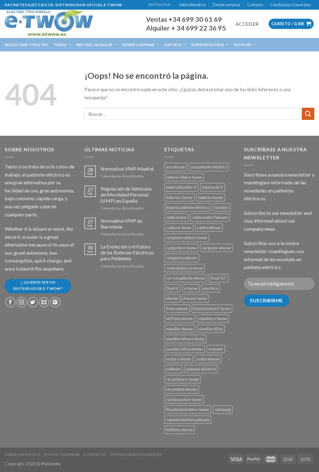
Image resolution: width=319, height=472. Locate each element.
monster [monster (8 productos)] (216, 349)
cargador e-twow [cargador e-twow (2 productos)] (181, 247)
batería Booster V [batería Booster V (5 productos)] (181, 187)
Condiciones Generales (290, 4)
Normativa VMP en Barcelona (121, 223)
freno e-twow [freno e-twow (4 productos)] (195, 298)
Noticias (245, 45)
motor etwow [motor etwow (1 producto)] (207, 358)
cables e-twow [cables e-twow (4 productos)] (178, 227)
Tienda (62, 45)
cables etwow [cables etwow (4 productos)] (209, 227)
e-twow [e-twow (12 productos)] (191, 288)
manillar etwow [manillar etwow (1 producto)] (179, 328)
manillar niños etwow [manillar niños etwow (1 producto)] (184, 349)
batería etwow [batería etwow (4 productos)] (210, 197)
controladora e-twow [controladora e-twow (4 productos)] (184, 268)
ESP (151, 5)
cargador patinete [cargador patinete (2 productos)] (181, 257)
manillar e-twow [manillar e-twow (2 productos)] (213, 318)
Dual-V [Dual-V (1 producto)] (172, 288)
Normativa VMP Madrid (127, 169)
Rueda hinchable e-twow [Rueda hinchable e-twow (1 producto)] (187, 409)
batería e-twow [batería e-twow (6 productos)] (179, 197)
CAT (168, 5)
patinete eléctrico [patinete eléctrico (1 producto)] (201, 368)
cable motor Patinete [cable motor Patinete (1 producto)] (210, 217)
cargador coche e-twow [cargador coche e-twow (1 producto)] (186, 237)
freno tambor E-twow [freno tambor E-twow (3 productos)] (212, 308)
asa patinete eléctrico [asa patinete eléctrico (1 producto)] (208, 166)
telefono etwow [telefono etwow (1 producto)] (179, 429)
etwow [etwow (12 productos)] (172, 298)
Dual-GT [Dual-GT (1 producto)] (219, 278)
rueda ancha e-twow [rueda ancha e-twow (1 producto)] (184, 399)
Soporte (175, 45)
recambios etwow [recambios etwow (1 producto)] (181, 389)
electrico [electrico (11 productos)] (210, 288)
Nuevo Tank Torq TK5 (26, 45)
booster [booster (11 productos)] (221, 207)
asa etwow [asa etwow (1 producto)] (175, 166)
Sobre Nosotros (192, 4)
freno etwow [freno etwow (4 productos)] (177, 308)
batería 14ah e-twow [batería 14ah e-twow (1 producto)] (184, 177)
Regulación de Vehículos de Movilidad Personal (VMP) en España (126, 194)
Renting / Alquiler (96, 45)
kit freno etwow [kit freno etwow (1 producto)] (179, 318)
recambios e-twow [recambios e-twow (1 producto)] (182, 379)
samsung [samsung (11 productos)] (223, 409)
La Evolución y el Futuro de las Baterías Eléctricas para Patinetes (127, 252)
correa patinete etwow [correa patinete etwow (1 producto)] (185, 278)
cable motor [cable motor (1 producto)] (176, 217)
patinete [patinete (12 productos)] (173, 368)
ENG (159, 5)
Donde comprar (226, 4)
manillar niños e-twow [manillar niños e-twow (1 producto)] (185, 338)
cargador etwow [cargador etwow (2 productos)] (216, 247)
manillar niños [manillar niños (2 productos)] (211, 328)
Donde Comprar (140, 45)
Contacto (255, 4)
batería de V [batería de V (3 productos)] (212, 187)
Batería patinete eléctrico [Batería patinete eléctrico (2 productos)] (187, 207)
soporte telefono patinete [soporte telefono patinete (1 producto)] (187, 419)
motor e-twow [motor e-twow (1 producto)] (178, 358)
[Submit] (308, 114)
